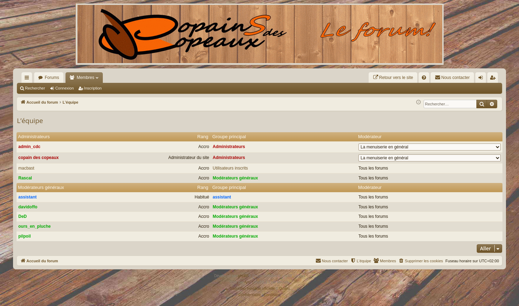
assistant (27, 197)
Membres (85, 77)
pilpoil (24, 236)
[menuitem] (393, 77)
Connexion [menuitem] (482, 79)
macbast (26, 168)
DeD (22, 216)
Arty (247, 282)
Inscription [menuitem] (494, 79)
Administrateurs (34, 136)
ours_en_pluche (34, 226)
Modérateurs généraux (235, 178)
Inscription (93, 88)
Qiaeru (284, 288)
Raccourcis (28, 79)
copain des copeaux (38, 157)
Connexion (64, 88)
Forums (52, 77)
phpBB (243, 276)
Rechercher (35, 88)
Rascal (25, 178)
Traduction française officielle (252, 288)
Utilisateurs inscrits (230, 168)
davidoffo (27, 206)
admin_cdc (29, 146)
